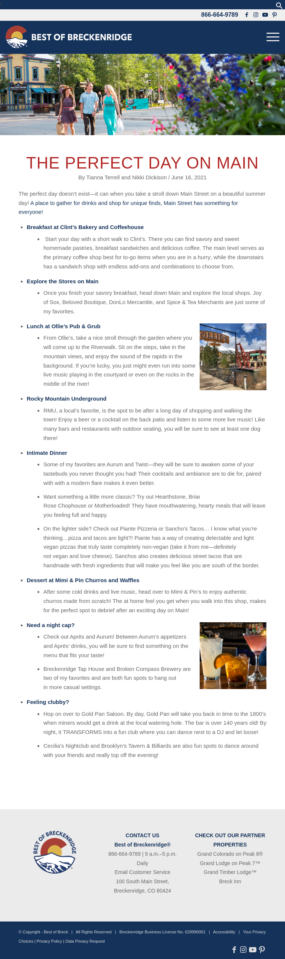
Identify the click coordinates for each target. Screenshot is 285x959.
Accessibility (224, 932)
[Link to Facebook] (246, 14)
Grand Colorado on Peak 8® (230, 854)
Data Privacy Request (85, 941)
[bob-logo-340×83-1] (69, 37)
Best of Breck (56, 932)
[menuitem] (271, 37)
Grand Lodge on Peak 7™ (230, 863)
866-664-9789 (219, 15)
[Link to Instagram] (256, 14)
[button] (279, 7)
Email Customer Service (142, 872)
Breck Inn (230, 881)
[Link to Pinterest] (274, 14)
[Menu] (271, 37)
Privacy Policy (49, 941)
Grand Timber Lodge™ (230, 872)
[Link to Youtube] (265, 14)
